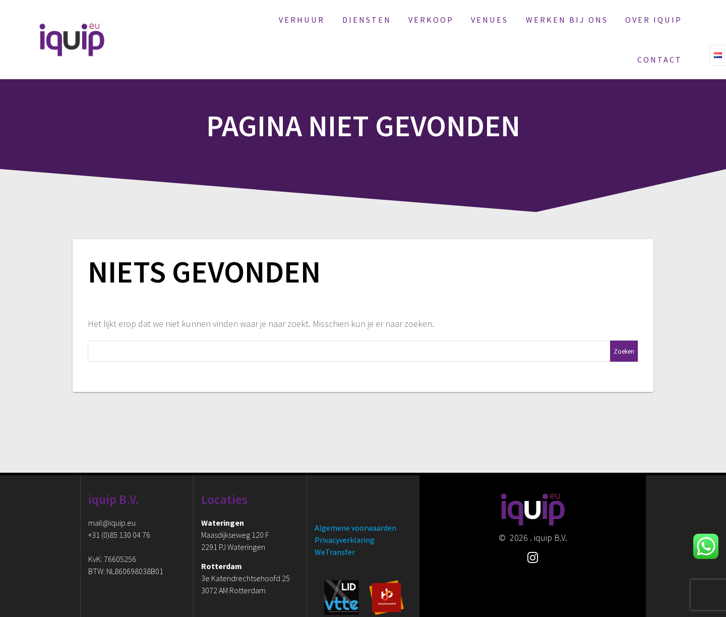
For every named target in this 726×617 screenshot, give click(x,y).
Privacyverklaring (345, 540)
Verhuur (302, 20)
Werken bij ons (567, 20)
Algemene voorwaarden (355, 528)
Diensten (366, 20)
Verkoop (431, 20)
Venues (489, 20)
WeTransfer (335, 552)
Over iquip (653, 20)
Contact (659, 59)
